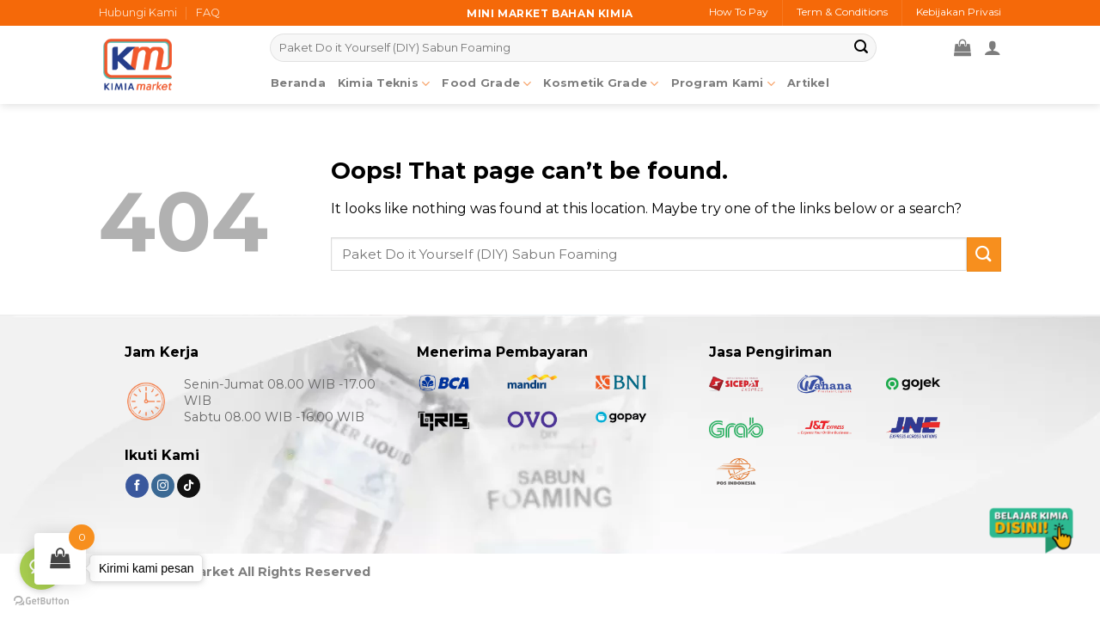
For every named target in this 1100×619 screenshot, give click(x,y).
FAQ (208, 12)
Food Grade (486, 84)
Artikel (808, 83)
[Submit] (861, 48)
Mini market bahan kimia (550, 13)
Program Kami (723, 84)
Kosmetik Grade (600, 84)
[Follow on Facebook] (137, 486)
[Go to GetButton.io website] (41, 601)
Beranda (298, 83)
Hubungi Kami (138, 12)
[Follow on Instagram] (162, 486)
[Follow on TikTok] (188, 486)
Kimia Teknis (384, 84)
